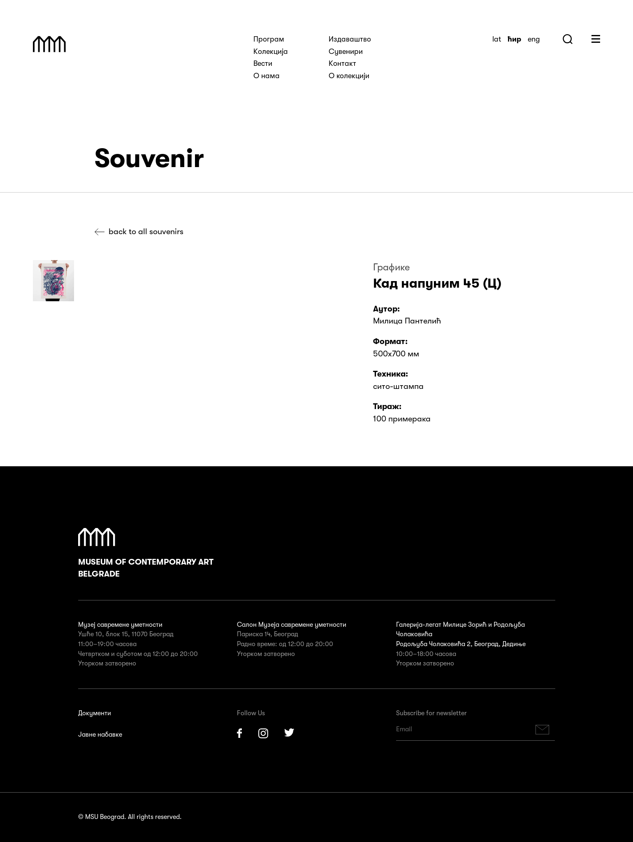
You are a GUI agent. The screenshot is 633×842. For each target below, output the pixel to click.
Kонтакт (342, 63)
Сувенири (346, 51)
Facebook (239, 733)
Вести (262, 63)
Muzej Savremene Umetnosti (49, 44)
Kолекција (270, 51)
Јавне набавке (100, 734)
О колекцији (349, 76)
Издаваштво (350, 39)
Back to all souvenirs (146, 231)
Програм (268, 39)
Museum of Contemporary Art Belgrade (145, 553)
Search (568, 39)
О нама (266, 76)
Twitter (289, 733)
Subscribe (542, 729)
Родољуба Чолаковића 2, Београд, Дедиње (461, 644)
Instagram (263, 733)
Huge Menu (595, 39)
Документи (94, 713)
